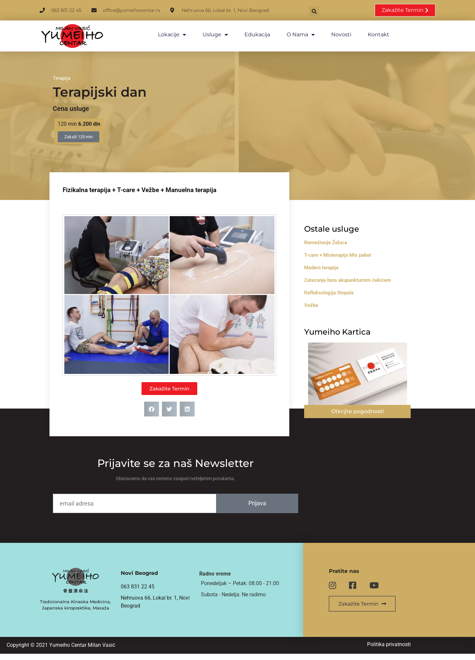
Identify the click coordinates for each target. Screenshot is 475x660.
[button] (331, 11)
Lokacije (166, 35)
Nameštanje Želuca (336, 239)
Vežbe (322, 302)
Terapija (61, 74)
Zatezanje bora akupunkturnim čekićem (358, 277)
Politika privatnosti (396, 650)
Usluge (209, 35)
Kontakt (372, 34)
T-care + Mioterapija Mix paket (348, 252)
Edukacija (251, 34)
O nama (294, 35)
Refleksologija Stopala (339, 289)
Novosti (335, 34)
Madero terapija (332, 264)
